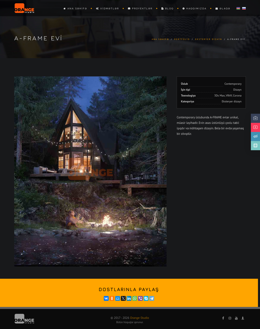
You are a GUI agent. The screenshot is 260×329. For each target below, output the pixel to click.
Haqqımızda (195, 8)
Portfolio (182, 39)
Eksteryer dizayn (208, 39)
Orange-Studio (139, 318)
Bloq (167, 8)
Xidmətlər (107, 8)
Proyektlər (140, 8)
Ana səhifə (75, 8)
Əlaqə (223, 8)
